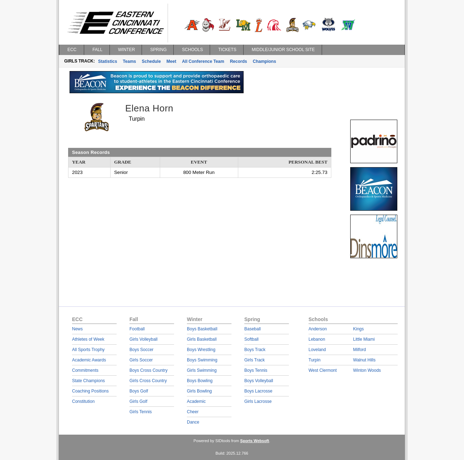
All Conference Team (203, 61)
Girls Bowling (199, 391)
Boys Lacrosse (258, 391)
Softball (251, 339)
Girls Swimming (201, 370)
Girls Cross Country (148, 380)
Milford (359, 349)
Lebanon (317, 339)
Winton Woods (367, 370)
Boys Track (254, 349)
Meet (171, 61)
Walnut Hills (364, 360)
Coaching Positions (90, 391)
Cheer (193, 411)
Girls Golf (138, 401)
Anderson (318, 328)
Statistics (107, 61)
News (77, 328)
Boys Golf (138, 391)
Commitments (85, 370)
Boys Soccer (141, 349)
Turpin (315, 360)
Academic (196, 401)
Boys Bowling (200, 380)
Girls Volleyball (143, 339)
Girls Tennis (140, 411)
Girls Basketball (201, 339)
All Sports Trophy (88, 349)
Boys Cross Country (148, 370)
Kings (358, 328)
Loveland (317, 349)
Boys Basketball (202, 328)
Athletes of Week (88, 339)
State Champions (88, 380)
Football (137, 328)
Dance (193, 422)
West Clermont (323, 370)
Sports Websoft (254, 441)
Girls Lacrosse (258, 401)
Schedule (151, 61)
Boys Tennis (255, 370)
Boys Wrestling (201, 349)
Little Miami (364, 339)
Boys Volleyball (258, 380)
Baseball (252, 328)
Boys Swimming (202, 360)
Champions (264, 61)
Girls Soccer (141, 360)
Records (238, 61)
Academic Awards (89, 360)
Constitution (83, 401)
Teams (129, 61)
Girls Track (254, 360)
